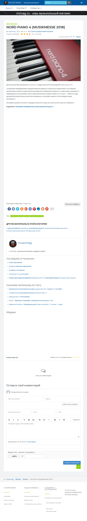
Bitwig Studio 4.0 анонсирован (19, 297)
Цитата (55, 420)
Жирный (9, 420)
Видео (33, 420)
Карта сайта (8, 504)
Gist (64, 420)
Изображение (29, 420)
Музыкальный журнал (31, 496)
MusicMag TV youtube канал (19, 274)
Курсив (13, 420)
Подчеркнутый (18, 420)
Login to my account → (71, 404)
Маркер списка (49, 420)
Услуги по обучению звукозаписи (20, 266)
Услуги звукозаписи (15, 262)
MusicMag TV (22, 8)
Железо (11, 24)
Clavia (27, 216)
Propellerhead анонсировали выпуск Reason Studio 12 (28, 293)
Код (59, 420)
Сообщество (35, 8)
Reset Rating (32, 442)
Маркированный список (40, 420)
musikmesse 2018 (36, 216)
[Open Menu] (81, 2)
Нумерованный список (44, 420)
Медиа (78, 37)
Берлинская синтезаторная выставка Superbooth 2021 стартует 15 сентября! (35, 289)
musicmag (12, 31)
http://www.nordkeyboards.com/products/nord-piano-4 (34, 106)
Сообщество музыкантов (33, 504)
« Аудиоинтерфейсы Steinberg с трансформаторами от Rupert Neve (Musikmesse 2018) (36, 228)
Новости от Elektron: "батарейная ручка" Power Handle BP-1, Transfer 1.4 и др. (36, 304)
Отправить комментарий (72, 462)
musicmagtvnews (17, 216)
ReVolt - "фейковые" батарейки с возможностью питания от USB (31, 300)
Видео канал (28, 500)
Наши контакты (9, 500)
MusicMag (7, 496)
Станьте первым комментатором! (41, 31)
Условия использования (53, 498)
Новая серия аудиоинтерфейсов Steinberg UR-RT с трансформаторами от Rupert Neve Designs (42, 278)
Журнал (9, 8)
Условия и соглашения (17, 270)
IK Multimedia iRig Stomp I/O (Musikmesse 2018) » (23, 231)
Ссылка (24, 420)
